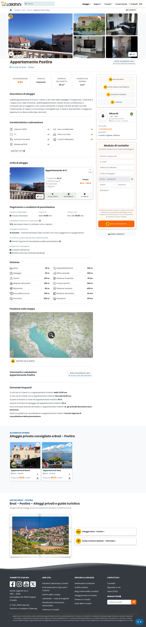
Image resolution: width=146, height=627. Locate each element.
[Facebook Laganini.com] (12, 584)
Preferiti (133, 4)
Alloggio (85, 4)
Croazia (107, 4)
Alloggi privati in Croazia (86, 595)
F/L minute (84, 195)
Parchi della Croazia (51, 594)
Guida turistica (81, 587)
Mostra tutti (18, 151)
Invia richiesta (116, 79)
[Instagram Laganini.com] (19, 584)
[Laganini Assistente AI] (140, 622)
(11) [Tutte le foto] (132, 54)
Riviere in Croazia (82, 599)
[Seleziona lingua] (141, 4)
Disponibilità (68, 195)
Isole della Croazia (83, 603)
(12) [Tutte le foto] (39, 196)
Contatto (111, 583)
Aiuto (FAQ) (112, 591)
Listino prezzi (52, 195)
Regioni (97, 4)
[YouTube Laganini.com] (26, 584)
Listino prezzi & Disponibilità (116, 87)
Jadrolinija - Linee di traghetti (55, 598)
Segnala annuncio (116, 234)
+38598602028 (105, 129)
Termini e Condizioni (19, 608)
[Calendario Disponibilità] (37, 478)
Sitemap (33, 608)
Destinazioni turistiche (85, 583)
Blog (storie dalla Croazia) (86, 591)
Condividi (131, 10)
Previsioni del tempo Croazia (55, 583)
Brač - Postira (27, 10)
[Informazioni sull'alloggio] (37, 474)
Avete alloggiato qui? (124, 62)
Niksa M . (17, 53)
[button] (51, 335)
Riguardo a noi (113, 587)
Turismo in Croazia (50, 609)
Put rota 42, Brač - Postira (22, 67)
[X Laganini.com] (33, 584)
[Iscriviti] (133, 602)
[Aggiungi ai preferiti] (116, 95)
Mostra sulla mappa (23, 361)
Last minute (121, 4)
